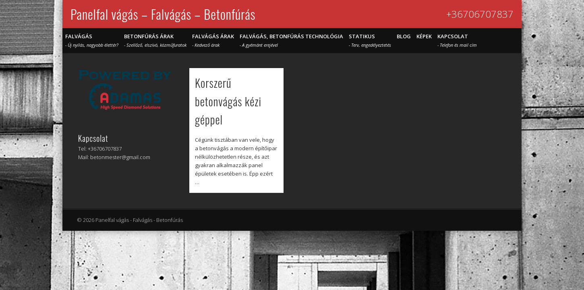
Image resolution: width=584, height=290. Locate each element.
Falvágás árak (213, 40)
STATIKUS (370, 40)
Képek (424, 36)
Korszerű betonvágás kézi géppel (228, 101)
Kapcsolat (457, 40)
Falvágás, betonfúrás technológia (291, 40)
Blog (404, 36)
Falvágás (91, 40)
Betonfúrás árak (155, 40)
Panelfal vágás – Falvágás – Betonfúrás (162, 13)
